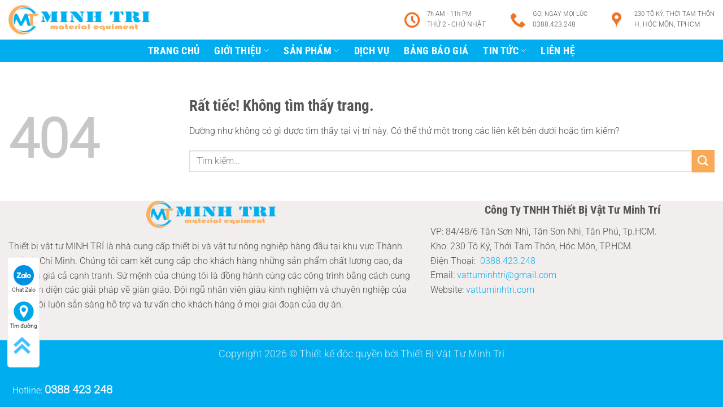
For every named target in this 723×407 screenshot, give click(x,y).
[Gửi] (703, 161)
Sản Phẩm (311, 51)
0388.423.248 (507, 261)
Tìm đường (23, 315)
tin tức (504, 51)
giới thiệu (241, 51)
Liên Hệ (557, 51)
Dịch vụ (371, 51)
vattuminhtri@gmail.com (506, 275)
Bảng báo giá (436, 51)
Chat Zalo (24, 279)
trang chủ (173, 51)
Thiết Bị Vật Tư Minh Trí (452, 354)
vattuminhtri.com (500, 289)
